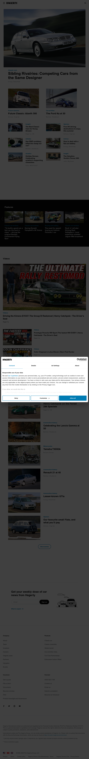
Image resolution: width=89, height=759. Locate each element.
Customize (44, 398)
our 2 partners (14, 375)
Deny (17, 398)
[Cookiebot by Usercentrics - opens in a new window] (77, 359)
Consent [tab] (12, 365)
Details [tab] (33, 365)
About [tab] (76, 365)
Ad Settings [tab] (55, 365)
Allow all (72, 398)
